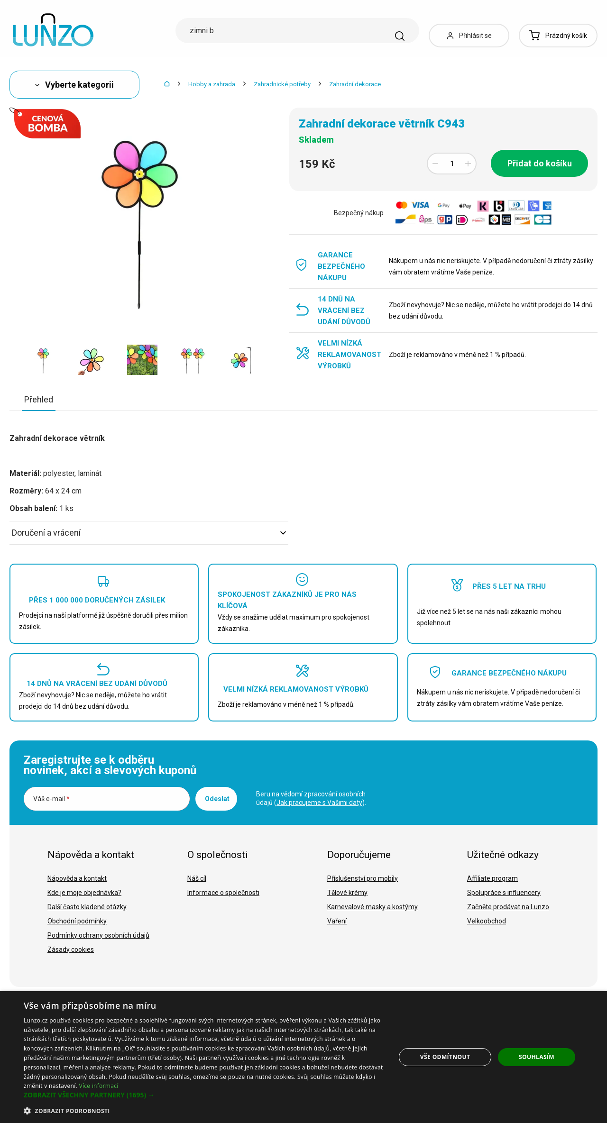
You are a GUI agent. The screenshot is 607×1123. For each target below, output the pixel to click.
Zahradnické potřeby (282, 84)
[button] (204, 1095)
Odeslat (217, 799)
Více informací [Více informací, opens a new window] (98, 1086)
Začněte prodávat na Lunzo (508, 907)
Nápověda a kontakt (77, 878)
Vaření (337, 921)
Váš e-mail (51, 798)
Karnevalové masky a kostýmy (372, 907)
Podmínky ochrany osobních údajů (98, 935)
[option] (43, 360)
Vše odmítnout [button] (445, 1057)
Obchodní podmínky (77, 921)
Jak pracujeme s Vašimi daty (319, 802)
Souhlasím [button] (536, 1057)
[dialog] (303, 1057)
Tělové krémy (347, 892)
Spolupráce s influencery (504, 892)
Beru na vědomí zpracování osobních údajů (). (311, 798)
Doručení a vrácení (149, 533)
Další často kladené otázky (87, 907)
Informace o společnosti (223, 892)
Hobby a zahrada (211, 84)
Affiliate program (492, 878)
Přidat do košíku (539, 163)
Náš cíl (196, 878)
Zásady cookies (70, 949)
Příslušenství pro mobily (362, 878)
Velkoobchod (486, 921)
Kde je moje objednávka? (84, 892)
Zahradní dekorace (355, 84)
